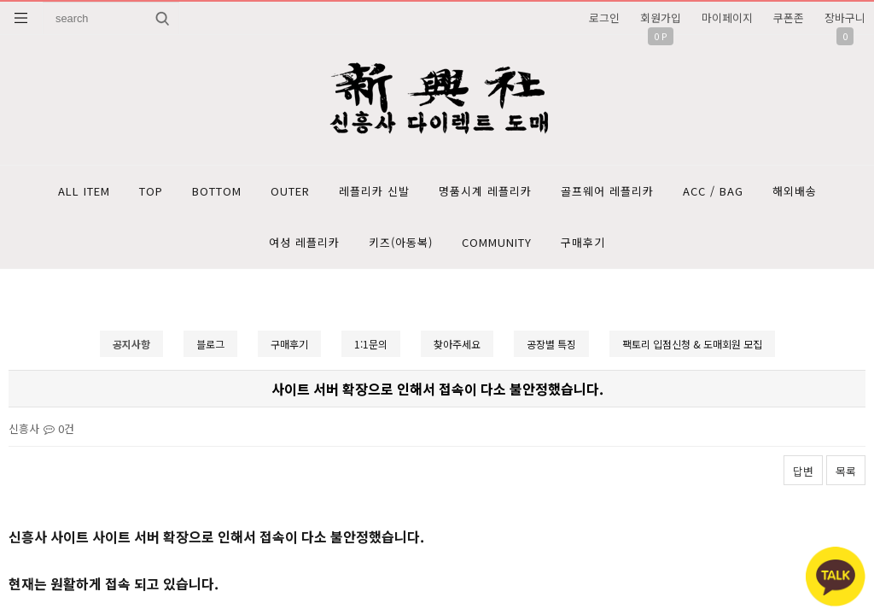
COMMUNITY (497, 242)
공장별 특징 (551, 344)
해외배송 (794, 191)
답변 (803, 471)
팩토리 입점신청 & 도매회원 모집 (692, 344)
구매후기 (583, 242)
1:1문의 (370, 344)
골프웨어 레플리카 (607, 191)
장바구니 (844, 17)
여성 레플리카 (304, 242)
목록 (846, 471)
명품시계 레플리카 (485, 191)
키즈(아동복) (401, 242)
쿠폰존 (788, 17)
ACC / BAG (713, 191)
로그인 (604, 17)
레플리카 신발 (374, 191)
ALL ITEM (84, 191)
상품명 (43, 2)
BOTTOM (217, 191)
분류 (21, 18)
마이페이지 (727, 17)
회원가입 (660, 17)
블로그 (210, 344)
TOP (151, 191)
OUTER (290, 191)
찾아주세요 (457, 344)
